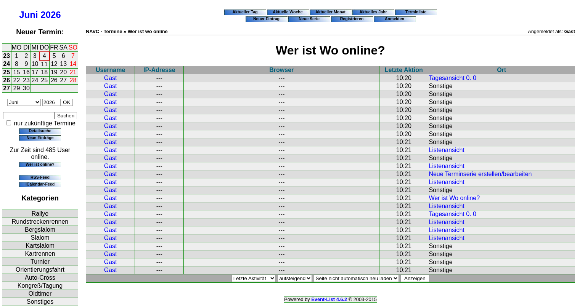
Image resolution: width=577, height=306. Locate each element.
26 (6, 80)
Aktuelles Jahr (373, 12)
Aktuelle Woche (287, 12)
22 (16, 80)
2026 (50, 15)
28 (73, 80)
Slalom (40, 237)
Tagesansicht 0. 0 (452, 78)
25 (6, 72)
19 (54, 72)
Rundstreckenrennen (40, 221)
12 (54, 64)
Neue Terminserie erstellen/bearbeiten (480, 174)
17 (35, 72)
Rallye (40, 213)
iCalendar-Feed (40, 184)
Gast (110, 78)
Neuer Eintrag (266, 18)
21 (73, 72)
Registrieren (352, 18)
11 (44, 64)
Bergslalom (40, 229)
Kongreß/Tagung (40, 285)
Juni (28, 15)
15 (16, 72)
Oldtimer (40, 293)
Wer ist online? (40, 164)
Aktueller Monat (330, 12)
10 (35, 64)
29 (16, 88)
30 (26, 88)
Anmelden (394, 18)
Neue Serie (309, 18)
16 (26, 72)
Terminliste (415, 12)
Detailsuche (40, 130)
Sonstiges (40, 301)
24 (6, 64)
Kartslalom (40, 245)
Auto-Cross (40, 277)
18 (44, 72)
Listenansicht (446, 150)
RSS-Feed (40, 177)
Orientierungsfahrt (40, 269)
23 (6, 56)
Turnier (40, 261)
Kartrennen (40, 253)
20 (63, 72)
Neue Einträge (40, 137)
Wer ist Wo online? (454, 198)
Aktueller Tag (244, 12)
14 (73, 64)
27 (63, 80)
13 (63, 64)
